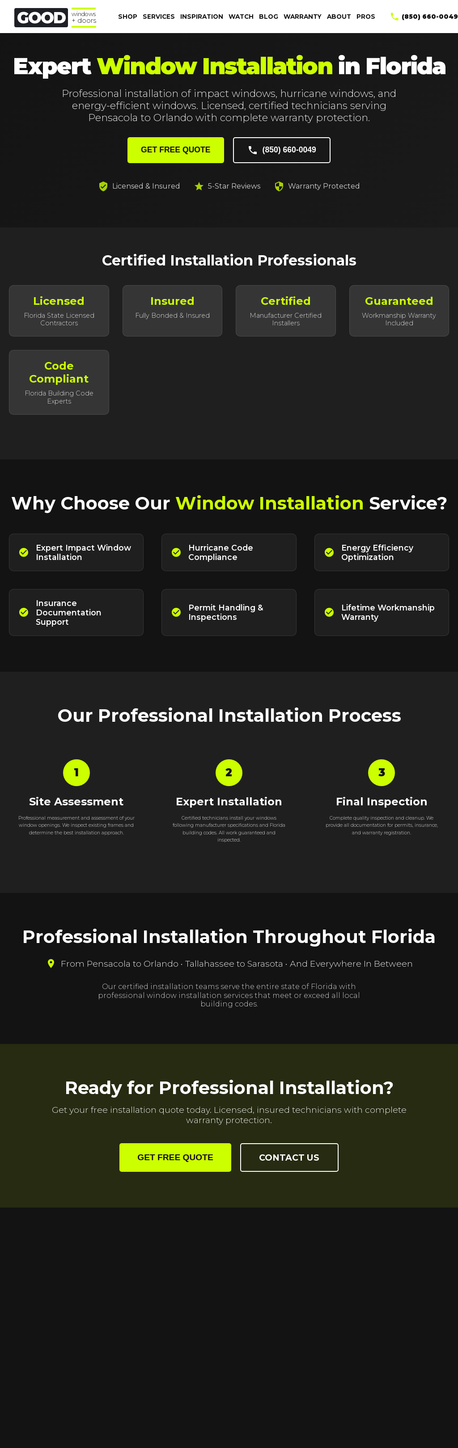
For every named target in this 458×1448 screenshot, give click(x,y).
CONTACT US (289, 1157)
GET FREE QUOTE (175, 149)
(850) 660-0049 (281, 150)
